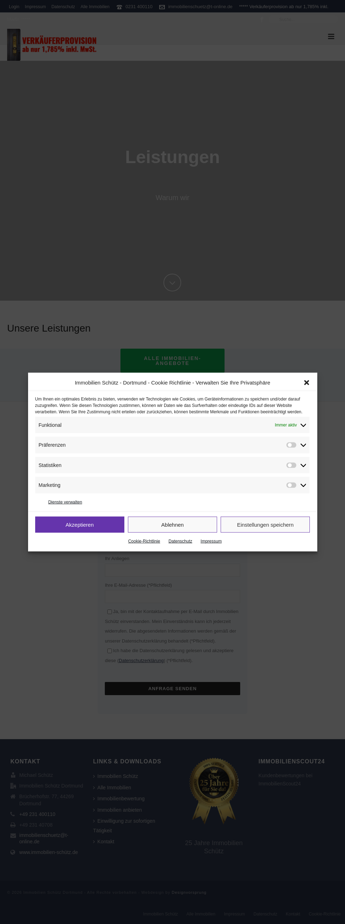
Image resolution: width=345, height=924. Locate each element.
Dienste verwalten (65, 501)
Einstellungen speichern (265, 524)
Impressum (211, 541)
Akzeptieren (80, 524)
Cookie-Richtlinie (144, 541)
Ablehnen (172, 524)
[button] (306, 382)
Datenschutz (180, 541)
